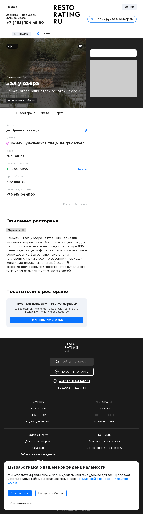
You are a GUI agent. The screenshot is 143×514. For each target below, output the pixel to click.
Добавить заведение (74, 380)
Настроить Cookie (51, 493)
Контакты (104, 434)
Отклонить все (21, 503)
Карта (43, 34)
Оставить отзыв (104, 421)
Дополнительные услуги (105, 441)
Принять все (19, 493)
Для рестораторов (37, 441)
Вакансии (37, 447)
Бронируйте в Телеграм (112, 19)
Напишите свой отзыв (47, 320)
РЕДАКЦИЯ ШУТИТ (38, 421)
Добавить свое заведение (37, 454)
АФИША (38, 402)
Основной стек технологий (105, 447)
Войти (129, 6)
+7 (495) (20, 194)
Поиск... (22, 34)
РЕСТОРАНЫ (103, 402)
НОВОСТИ (103, 408)
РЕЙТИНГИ (38, 408)
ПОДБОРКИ (38, 415)
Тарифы (37, 461)
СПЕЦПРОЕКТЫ (103, 415)
